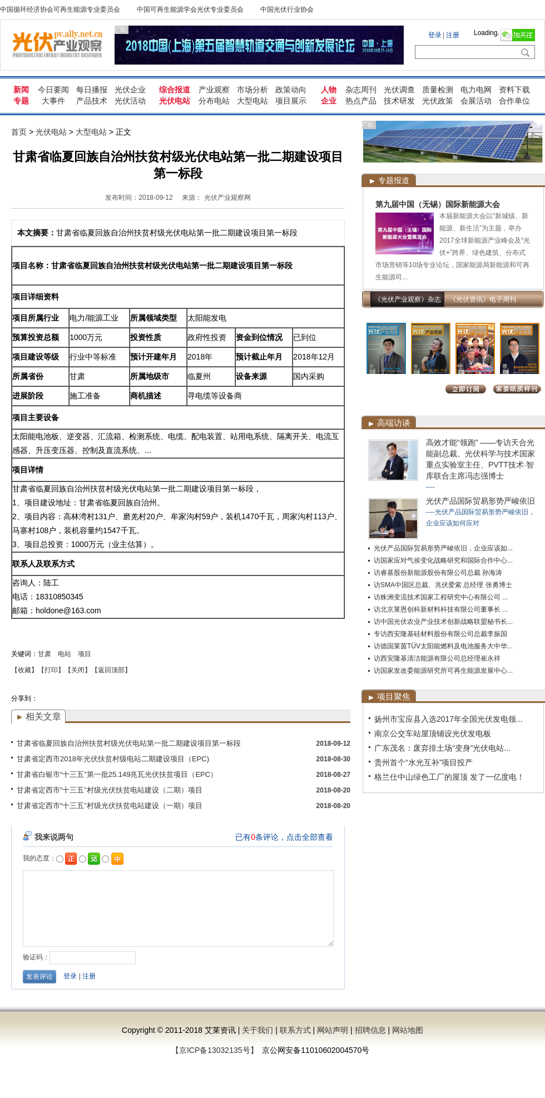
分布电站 (214, 100)
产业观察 (214, 89)
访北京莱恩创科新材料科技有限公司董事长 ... (441, 609)
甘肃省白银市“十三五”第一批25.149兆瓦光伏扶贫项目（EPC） (117, 774)
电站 (64, 654)
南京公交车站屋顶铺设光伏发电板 (432, 733)
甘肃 (44, 654)
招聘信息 (370, 1030)
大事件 (53, 100)
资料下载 (514, 89)
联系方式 (295, 1030)
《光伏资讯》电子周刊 (482, 299)
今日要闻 (53, 89)
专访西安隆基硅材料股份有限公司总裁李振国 (440, 634)
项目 (84, 654)
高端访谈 (393, 422)
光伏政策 (437, 100)
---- (430, 487)
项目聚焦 (393, 696)
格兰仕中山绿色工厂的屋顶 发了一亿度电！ (449, 776)
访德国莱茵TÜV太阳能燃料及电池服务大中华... (443, 646)
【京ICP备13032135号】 (214, 1050)
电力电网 (476, 89)
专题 (21, 100)
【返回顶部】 (111, 670)
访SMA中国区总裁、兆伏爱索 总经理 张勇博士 (443, 585)
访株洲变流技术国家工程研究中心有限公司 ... (441, 597)
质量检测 (437, 89)
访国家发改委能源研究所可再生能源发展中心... (443, 670)
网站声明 (332, 1030)
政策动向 (290, 89)
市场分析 (252, 89)
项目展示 (290, 100)
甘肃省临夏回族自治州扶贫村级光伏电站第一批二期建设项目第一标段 (129, 743)
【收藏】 (24, 670)
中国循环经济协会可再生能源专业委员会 (60, 9)
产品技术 (91, 100)
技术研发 (399, 100)
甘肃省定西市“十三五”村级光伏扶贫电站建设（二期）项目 (109, 790)
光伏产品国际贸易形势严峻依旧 (480, 500)
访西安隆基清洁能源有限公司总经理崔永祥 (437, 658)
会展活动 (476, 100)
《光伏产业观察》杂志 (407, 299)
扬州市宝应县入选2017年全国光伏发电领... (448, 719)
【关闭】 (78, 670)
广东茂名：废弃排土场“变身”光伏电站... (442, 748)
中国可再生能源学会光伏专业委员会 (190, 9)
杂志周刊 (360, 89)
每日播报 (91, 89)
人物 (328, 89)
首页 (19, 131)
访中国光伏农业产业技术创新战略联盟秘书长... (443, 622)
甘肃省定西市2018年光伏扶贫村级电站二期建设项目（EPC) (113, 759)
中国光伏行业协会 (287, 9)
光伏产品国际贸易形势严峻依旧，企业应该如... (443, 548)
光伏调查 (399, 89)
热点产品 (360, 100)
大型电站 (252, 100)
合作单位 (514, 100)
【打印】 (51, 670)
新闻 (21, 89)
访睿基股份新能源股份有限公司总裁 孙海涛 (438, 573)
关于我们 (257, 1030)
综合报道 (174, 89)
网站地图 (407, 1030)
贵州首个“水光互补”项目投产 (423, 762)
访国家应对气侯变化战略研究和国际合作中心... (443, 560)
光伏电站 (174, 100)
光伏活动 (130, 100)
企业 (328, 100)
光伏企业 (130, 89)
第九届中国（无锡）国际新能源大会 (437, 204)
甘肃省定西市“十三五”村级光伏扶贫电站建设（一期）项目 (109, 805)
